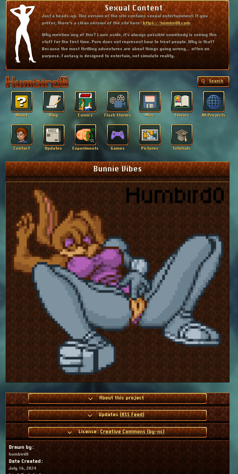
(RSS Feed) (132, 414)
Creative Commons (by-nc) (132, 431)
